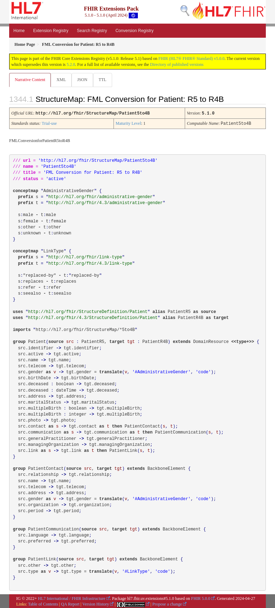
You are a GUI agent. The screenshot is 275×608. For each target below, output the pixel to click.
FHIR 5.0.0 (200, 597)
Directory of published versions (177, 64)
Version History (95, 603)
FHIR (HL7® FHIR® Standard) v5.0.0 (191, 58)
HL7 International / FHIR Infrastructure (71, 597)
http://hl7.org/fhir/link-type (85, 256)
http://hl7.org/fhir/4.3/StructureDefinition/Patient (93, 317)
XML (61, 79)
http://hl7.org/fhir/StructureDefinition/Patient (87, 311)
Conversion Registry (134, 30)
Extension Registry (50, 30)
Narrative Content (30, 79)
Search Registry (92, 30)
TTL (102, 79)
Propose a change (167, 603)
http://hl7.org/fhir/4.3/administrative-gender (105, 202)
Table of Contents (43, 603)
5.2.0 (71, 64)
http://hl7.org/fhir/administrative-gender (100, 196)
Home (19, 30)
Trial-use (49, 123)
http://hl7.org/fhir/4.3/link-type (90, 262)
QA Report (70, 603)
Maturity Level (128, 123)
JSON (82, 79)
